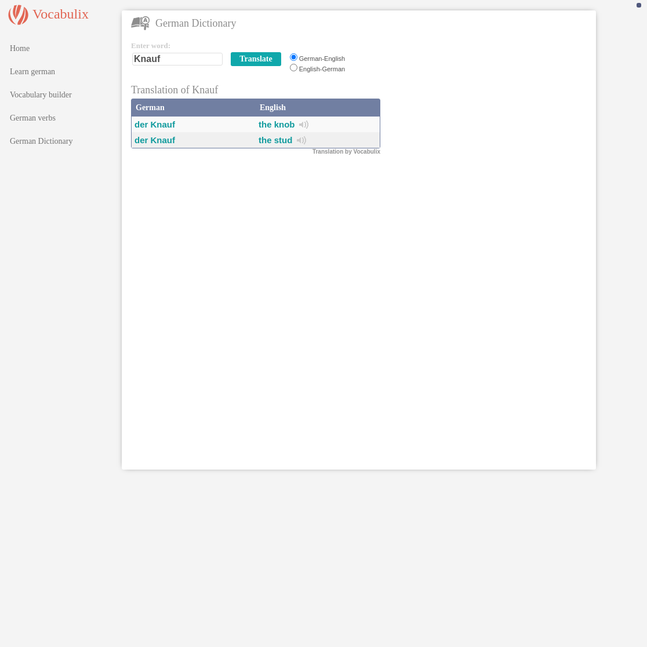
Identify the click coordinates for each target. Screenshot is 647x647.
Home (20, 48)
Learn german (32, 71)
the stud (275, 140)
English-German (322, 69)
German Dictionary (41, 141)
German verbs (33, 118)
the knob (277, 124)
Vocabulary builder (41, 94)
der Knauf (155, 124)
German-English (322, 58)
